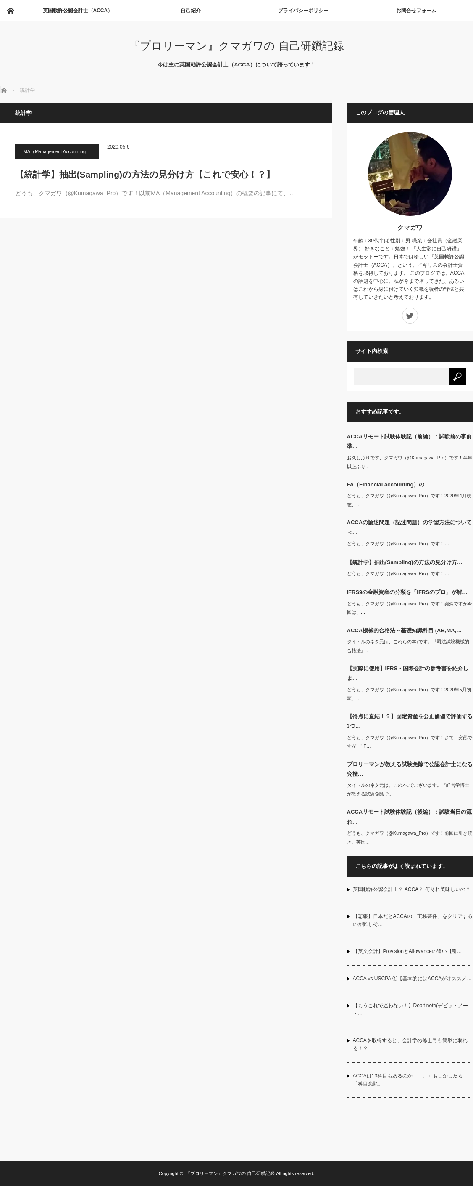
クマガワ (410, 227)
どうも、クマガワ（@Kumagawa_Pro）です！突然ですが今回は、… (409, 608)
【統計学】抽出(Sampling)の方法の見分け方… (404, 562)
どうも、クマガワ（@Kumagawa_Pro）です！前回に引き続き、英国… (409, 837)
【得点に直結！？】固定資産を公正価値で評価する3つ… (410, 721)
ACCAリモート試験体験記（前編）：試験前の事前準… (409, 441)
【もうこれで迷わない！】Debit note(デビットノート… (410, 1009)
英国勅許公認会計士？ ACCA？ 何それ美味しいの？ (411, 889)
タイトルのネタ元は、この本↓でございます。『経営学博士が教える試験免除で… (408, 789)
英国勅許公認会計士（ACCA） (78, 10)
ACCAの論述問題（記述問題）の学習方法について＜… (409, 527)
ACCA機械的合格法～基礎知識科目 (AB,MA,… (404, 630)
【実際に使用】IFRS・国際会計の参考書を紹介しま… (408, 673)
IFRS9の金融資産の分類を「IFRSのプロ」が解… (407, 592)
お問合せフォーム (416, 10)
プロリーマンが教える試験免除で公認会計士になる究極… (410, 769)
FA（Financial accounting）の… (388, 484)
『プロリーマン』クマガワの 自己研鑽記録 (236, 45)
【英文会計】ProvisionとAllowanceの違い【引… (407, 951)
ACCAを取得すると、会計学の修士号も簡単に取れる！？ (410, 1044)
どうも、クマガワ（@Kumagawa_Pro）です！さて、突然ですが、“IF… (409, 742)
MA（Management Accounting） (57, 151)
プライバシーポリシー (303, 10)
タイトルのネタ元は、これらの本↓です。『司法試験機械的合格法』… (408, 646)
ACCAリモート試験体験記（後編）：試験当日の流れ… (409, 817)
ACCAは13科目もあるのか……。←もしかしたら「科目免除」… (408, 1080)
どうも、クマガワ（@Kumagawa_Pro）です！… (398, 543)
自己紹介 (191, 10)
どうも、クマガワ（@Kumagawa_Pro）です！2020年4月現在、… (409, 500)
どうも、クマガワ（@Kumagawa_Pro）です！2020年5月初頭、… (409, 694)
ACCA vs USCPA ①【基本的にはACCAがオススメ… (412, 979)
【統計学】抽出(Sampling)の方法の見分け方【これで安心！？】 (145, 174)
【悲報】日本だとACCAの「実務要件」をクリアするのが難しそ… (413, 920)
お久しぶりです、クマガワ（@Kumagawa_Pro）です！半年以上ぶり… (409, 462)
